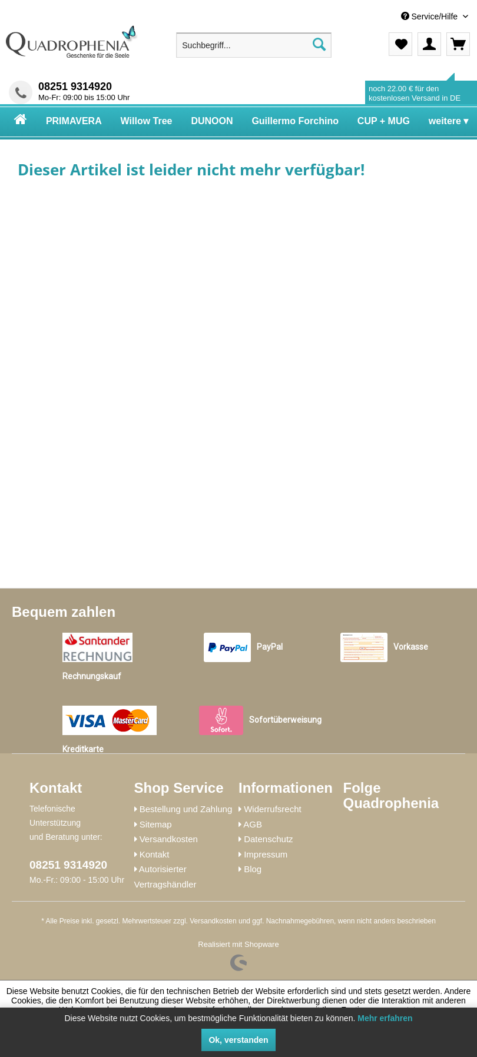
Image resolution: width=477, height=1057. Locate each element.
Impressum (265, 854)
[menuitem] (383, 16)
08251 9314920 (75, 86)
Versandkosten (169, 839)
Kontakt (155, 854)
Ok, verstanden (238, 1040)
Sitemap (156, 824)
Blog (252, 869)
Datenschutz (268, 839)
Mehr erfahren (384, 1018)
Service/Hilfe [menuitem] (430, 16)
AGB (252, 824)
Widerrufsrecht (273, 809)
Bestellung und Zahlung (186, 809)
